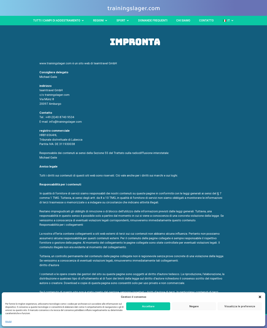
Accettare (148, 306)
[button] (260, 297)
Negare (194, 306)
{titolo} (8, 321)
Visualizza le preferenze (239, 306)
